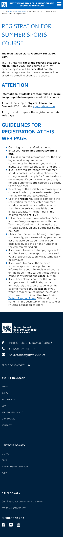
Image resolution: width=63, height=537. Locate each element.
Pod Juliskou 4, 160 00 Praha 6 (27, 342)
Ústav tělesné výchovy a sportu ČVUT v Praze (25, 329)
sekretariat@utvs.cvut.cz (24, 354)
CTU (3, 11)
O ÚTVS (5, 453)
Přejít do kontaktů (16, 365)
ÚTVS (9, 11)
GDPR (4, 460)
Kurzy (5, 393)
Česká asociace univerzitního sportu (22, 501)
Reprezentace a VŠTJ (13, 412)
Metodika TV (8, 399)
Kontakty (7, 425)
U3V (4, 406)
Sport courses (20, 11)
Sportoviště (8, 418)
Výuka (5, 386)
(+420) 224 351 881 (19, 348)
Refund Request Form (22, 298)
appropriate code (44, 106)
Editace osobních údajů (15, 466)
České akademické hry (14, 508)
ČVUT (4, 473)
